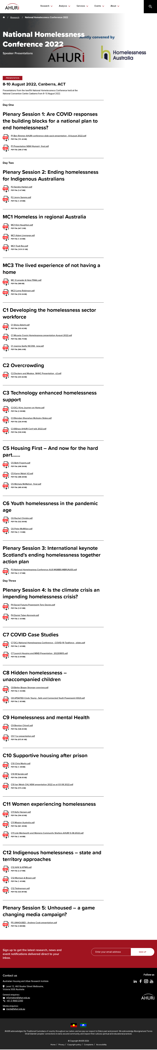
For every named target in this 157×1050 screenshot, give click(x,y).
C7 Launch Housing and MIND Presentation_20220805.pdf (39, 653)
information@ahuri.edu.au (18, 998)
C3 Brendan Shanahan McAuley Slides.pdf (31, 418)
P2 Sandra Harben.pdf (21, 187)
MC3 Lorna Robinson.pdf (23, 291)
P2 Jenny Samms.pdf (21, 197)
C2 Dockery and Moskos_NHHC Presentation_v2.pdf (36, 373)
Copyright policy (74, 1045)
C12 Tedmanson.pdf (20, 888)
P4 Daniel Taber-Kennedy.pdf (25, 615)
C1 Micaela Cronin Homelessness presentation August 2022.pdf (41, 335)
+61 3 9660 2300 (15, 1001)
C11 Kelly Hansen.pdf (21, 812)
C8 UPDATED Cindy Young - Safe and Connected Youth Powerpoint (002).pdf (48, 698)
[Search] (150, 7)
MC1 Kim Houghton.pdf (22, 225)
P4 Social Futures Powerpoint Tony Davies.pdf (33, 605)
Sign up (142, 952)
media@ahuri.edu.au (15, 1009)
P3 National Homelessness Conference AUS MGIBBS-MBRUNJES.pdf (44, 570)
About (111, 6)
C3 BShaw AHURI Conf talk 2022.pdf (28, 429)
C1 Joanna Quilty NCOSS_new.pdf (27, 346)
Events (96, 6)
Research (47, 6)
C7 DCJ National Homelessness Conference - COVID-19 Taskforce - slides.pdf (48, 643)
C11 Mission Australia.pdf (23, 823)
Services (80, 6)
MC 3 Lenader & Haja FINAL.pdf (26, 280)
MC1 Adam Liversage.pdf (23, 235)
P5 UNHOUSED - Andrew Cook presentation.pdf (34, 923)
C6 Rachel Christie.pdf (22, 518)
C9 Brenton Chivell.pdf (22, 726)
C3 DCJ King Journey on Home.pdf (27, 408)
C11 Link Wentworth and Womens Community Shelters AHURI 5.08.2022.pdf (47, 833)
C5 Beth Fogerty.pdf (20, 463)
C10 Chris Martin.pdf (20, 763)
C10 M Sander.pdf (19, 774)
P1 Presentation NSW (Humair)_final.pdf (30, 146)
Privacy (61, 1045)
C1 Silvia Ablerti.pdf (20, 325)
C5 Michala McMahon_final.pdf (26, 484)
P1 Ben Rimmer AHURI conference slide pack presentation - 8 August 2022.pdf (48, 136)
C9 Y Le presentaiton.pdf (23, 736)
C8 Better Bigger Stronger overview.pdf (29, 688)
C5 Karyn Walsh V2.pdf (22, 473)
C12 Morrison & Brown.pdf (23, 878)
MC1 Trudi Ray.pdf (19, 246)
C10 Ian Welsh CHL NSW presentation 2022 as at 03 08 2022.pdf (42, 785)
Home (53, 1045)
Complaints (88, 1045)
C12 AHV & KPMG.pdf (21, 867)
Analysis (64, 6)
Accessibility (101, 1045)
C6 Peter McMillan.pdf (21, 529)
